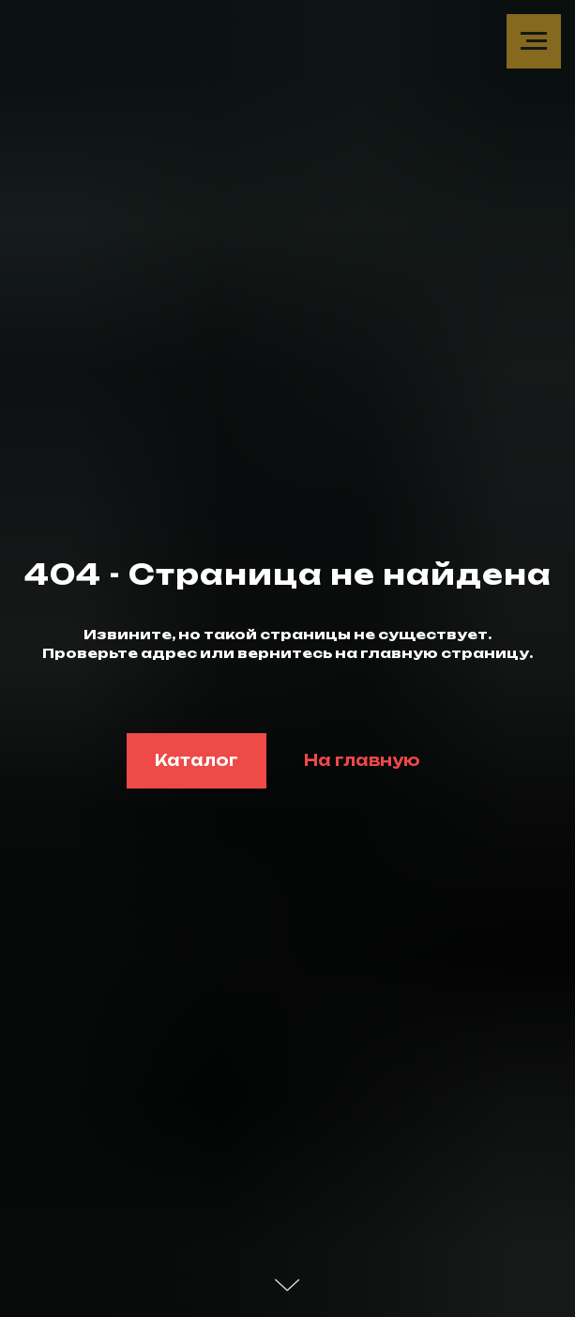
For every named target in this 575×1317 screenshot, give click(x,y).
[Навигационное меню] (534, 41)
